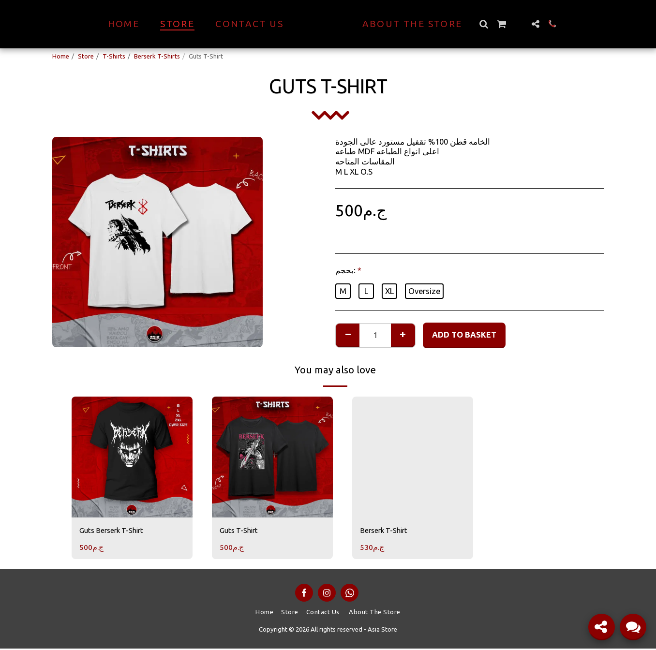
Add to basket (464, 334)
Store (86, 56)
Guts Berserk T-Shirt (115, 531)
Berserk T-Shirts (157, 56)
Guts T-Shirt (241, 531)
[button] (501, 24)
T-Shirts (114, 56)
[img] (132, 457)
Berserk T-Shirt (386, 531)
